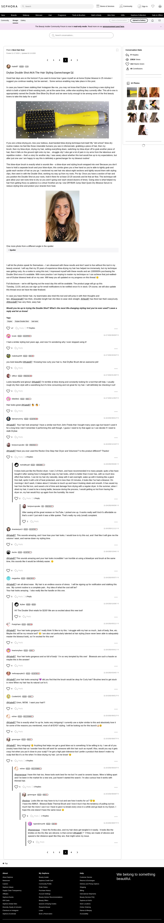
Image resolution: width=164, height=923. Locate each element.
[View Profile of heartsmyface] (20, 650)
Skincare (38, 15)
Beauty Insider (44, 877)
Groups (15, 20)
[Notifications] (153, 20)
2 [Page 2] (59, 60)
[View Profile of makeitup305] (19, 356)
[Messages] (159, 20)
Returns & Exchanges (87, 880)
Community (5, 20)
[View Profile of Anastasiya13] (20, 529)
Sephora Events (8, 897)
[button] (62, 119)
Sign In (145, 6)
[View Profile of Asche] (17, 552)
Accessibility (84, 914)
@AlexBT (85, 299)
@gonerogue (20, 775)
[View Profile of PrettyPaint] (19, 624)
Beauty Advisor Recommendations (50, 897)
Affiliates (5, 894)
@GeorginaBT (17, 299)
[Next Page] (77, 60)
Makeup (26, 15)
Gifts (123, 15)
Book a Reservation (45, 914)
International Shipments (88, 894)
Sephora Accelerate (9, 914)
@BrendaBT (12, 302)
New (3, 15)
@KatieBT (27, 362)
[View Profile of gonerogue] (19, 739)
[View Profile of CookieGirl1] (19, 696)
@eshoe (26, 801)
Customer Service (86, 877)
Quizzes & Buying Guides (47, 904)
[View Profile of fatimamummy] (20, 419)
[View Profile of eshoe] (17, 716)
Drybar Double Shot (22, 321)
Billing (82, 890)
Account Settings (44, 894)
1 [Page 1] (53, 60)
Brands (14, 15)
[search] (57, 6)
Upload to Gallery (139, 20)
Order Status (43, 887)
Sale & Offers (157, 15)
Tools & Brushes (78, 15)
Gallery (23, 20)
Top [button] (6, 863)
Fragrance (62, 15)
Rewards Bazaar (44, 907)
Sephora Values (8, 887)
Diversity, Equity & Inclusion (12, 907)
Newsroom (6, 880)
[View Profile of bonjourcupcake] (20, 445)
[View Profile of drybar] (25, 604)
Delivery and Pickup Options (89, 884)
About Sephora (8, 877)
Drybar (9, 321)
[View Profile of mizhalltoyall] (27, 465)
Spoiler (13, 250)
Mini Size (111, 15)
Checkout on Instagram (10, 910)
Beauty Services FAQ (87, 897)
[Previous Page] (47, 60)
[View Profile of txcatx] (17, 336)
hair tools (35, 321)
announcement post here (113, 26)
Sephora (9, 6)
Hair (50, 15)
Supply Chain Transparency (12, 890)
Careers (5, 884)
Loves (41, 910)
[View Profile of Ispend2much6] (41, 824)
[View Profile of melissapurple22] (21, 673)
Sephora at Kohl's (86, 900)
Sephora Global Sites (10, 904)
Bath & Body (96, 15)
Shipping (83, 887)
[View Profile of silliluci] (17, 376)
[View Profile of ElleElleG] (18, 399)
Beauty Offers (43, 900)
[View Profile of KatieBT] (18, 66)
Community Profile (45, 884)
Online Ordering (85, 907)
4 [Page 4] (71, 60)
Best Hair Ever (18, 50)
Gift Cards (6, 900)
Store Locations (85, 904)
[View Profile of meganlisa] (18, 578)
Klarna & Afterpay (86, 910)
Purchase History (45, 890)
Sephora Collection (138, 15)
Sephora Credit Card (46, 880)
